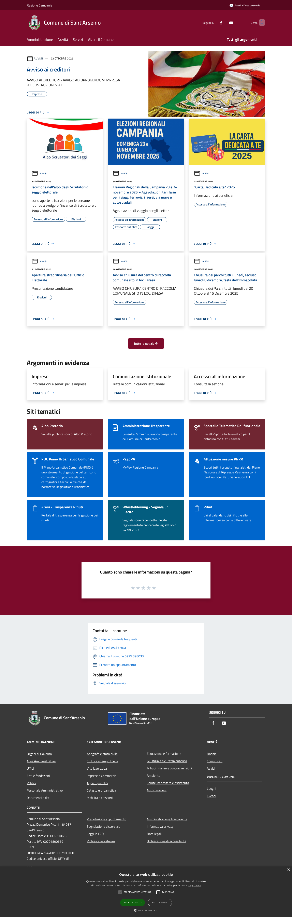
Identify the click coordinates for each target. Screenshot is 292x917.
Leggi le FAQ (95, 833)
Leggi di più (194, 885)
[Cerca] (260, 22)
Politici (31, 783)
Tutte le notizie (146, 343)
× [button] (288, 870)
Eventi (211, 795)
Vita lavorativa (97, 768)
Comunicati (214, 761)
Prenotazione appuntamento (106, 819)
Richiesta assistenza (101, 841)
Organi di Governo (39, 753)
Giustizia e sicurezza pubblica (167, 760)
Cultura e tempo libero (102, 761)
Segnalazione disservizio (103, 826)
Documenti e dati (38, 797)
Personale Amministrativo (45, 790)
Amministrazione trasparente (167, 819)
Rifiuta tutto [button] (159, 902)
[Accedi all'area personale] (244, 5)
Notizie (212, 753)
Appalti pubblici (97, 783)
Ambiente (153, 775)
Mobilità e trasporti (100, 797)
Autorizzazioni (156, 790)
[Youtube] (224, 22)
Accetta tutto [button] (132, 902)
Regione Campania (39, 5)
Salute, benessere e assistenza (168, 782)
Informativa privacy (160, 826)
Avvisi (38, 58)
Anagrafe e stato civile (102, 753)
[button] (146, 910)
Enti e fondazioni (38, 775)
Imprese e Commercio (101, 775)
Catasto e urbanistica (101, 790)
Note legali (154, 833)
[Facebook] (214, 22)
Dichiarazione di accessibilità (166, 841)
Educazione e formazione (164, 753)
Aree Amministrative (41, 761)
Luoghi (211, 788)
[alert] (146, 891)
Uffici (30, 768)
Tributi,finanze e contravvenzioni (169, 768)
